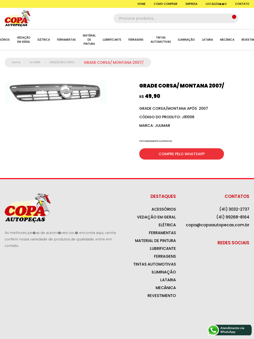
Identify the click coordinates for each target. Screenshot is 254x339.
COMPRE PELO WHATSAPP (182, 154)
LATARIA (207, 40)
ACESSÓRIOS (163, 209)
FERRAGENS (135, 40)
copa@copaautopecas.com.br (217, 225)
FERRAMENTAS (66, 40)
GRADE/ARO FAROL (66, 62)
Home (21, 62)
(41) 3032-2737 (234, 209)
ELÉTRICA (44, 40)
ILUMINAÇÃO (186, 40)
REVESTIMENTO (162, 295)
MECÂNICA (227, 40)
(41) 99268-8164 (232, 217)
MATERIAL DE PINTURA (89, 39)
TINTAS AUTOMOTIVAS (161, 40)
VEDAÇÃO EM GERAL (23, 40)
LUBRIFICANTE (112, 40)
